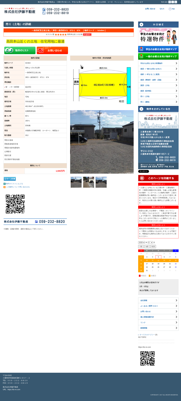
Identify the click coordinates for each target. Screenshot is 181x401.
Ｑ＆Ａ (162, 9)
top (172, 8)
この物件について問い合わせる (18, 187)
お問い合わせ (150, 9)
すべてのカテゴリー (147, 335)
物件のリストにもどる (14, 184)
